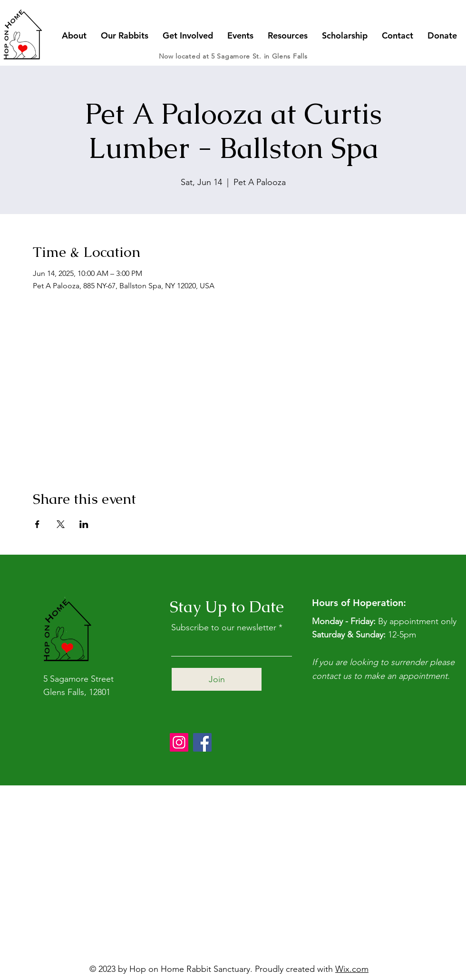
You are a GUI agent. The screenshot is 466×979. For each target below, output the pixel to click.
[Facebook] (202, 742)
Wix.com (352, 969)
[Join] (216, 679)
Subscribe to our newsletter (223, 627)
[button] (74, 35)
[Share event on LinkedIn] (83, 524)
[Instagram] (179, 742)
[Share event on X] (60, 524)
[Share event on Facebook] (37, 524)
